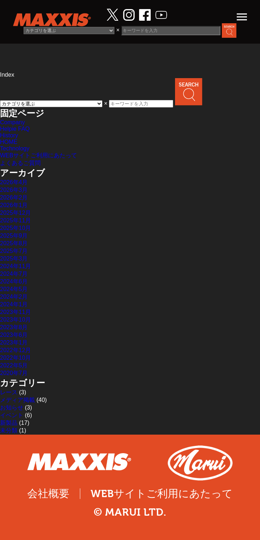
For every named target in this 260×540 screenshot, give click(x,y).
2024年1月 (14, 304)
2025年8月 (14, 243)
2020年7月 (14, 373)
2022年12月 (15, 350)
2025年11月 (15, 220)
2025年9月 (14, 236)
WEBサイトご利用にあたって (38, 155)
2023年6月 (14, 335)
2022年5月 (14, 365)
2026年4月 (14, 182)
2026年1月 (14, 205)
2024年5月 (14, 289)
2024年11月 (15, 266)
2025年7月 (14, 251)
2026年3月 (14, 190)
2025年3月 (14, 258)
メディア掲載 (17, 400)
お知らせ (11, 407)
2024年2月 (14, 297)
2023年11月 (15, 312)
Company (12, 122)
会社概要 (48, 493)
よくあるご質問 (20, 163)
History (9, 135)
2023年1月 (14, 342)
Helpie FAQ (15, 129)
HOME (8, 142)
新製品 (8, 423)
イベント (11, 415)
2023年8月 (14, 327)
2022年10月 (15, 358)
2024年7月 (14, 274)
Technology (14, 148)
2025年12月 (15, 213)
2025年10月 (15, 228)
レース (8, 392)
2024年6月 (14, 281)
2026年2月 (14, 197)
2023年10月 (15, 320)
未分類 (8, 430)
